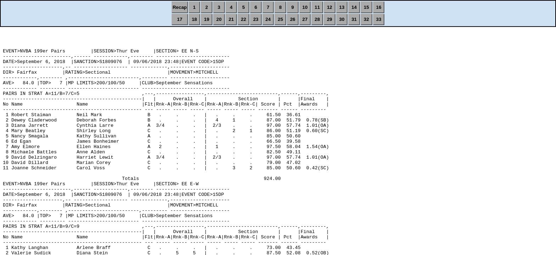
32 (366, 19)
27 (305, 19)
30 (342, 19)
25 (280, 19)
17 (179, 19)
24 (268, 19)
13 (342, 7)
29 (329, 19)
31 (354, 19)
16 (379, 7)
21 (231, 19)
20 (219, 19)
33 (379, 19)
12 (329, 7)
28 (317, 19)
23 (255, 19)
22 (243, 19)
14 (354, 7)
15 (366, 7)
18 (194, 19)
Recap (180, 7)
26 (292, 19)
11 (317, 7)
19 (206, 19)
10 (305, 7)
